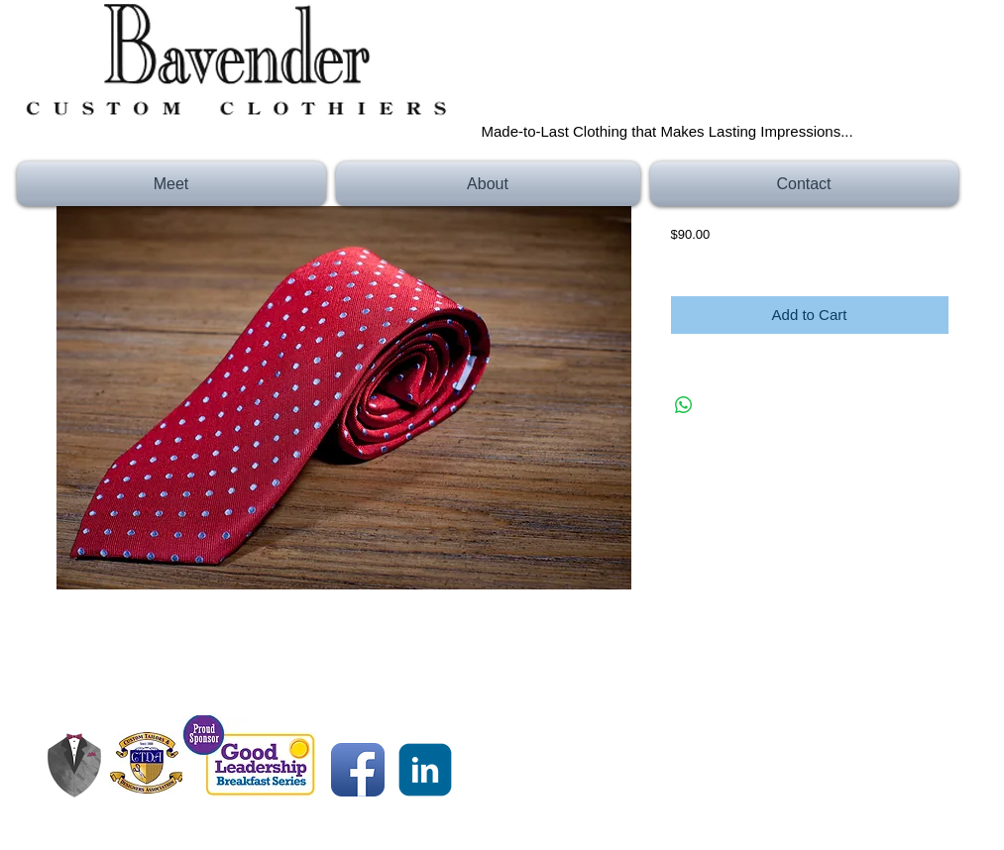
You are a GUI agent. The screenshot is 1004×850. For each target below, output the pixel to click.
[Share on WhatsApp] (684, 405)
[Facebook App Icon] (358, 770)
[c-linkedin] (425, 770)
